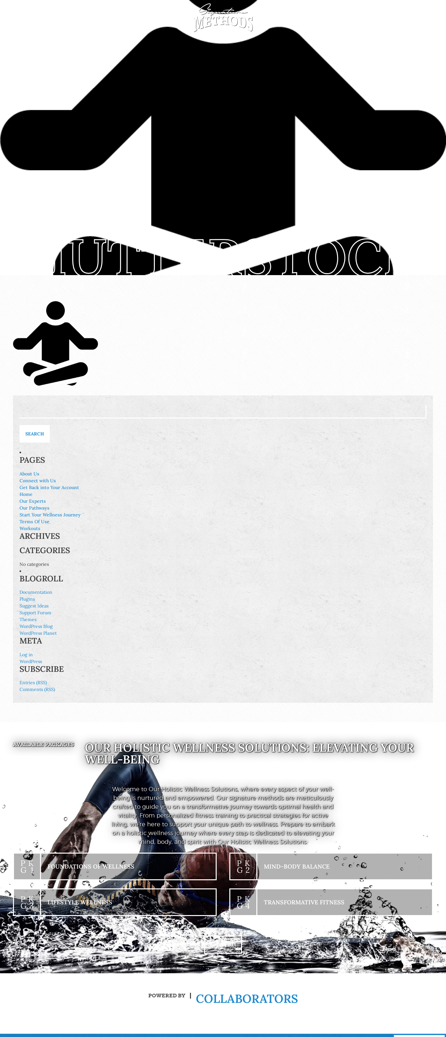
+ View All (223, 945)
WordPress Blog (36, 626)
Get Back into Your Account (49, 487)
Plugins (27, 599)
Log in (26, 655)
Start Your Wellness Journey (50, 515)
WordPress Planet (38, 633)
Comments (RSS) (37, 689)
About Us (29, 474)
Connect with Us (38, 481)
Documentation (36, 592)
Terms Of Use (34, 522)
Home (26, 494)
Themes (28, 619)
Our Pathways (34, 508)
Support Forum (35, 613)
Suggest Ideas (34, 606)
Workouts (30, 528)
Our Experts (33, 501)
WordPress (31, 661)
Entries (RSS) (33, 682)
